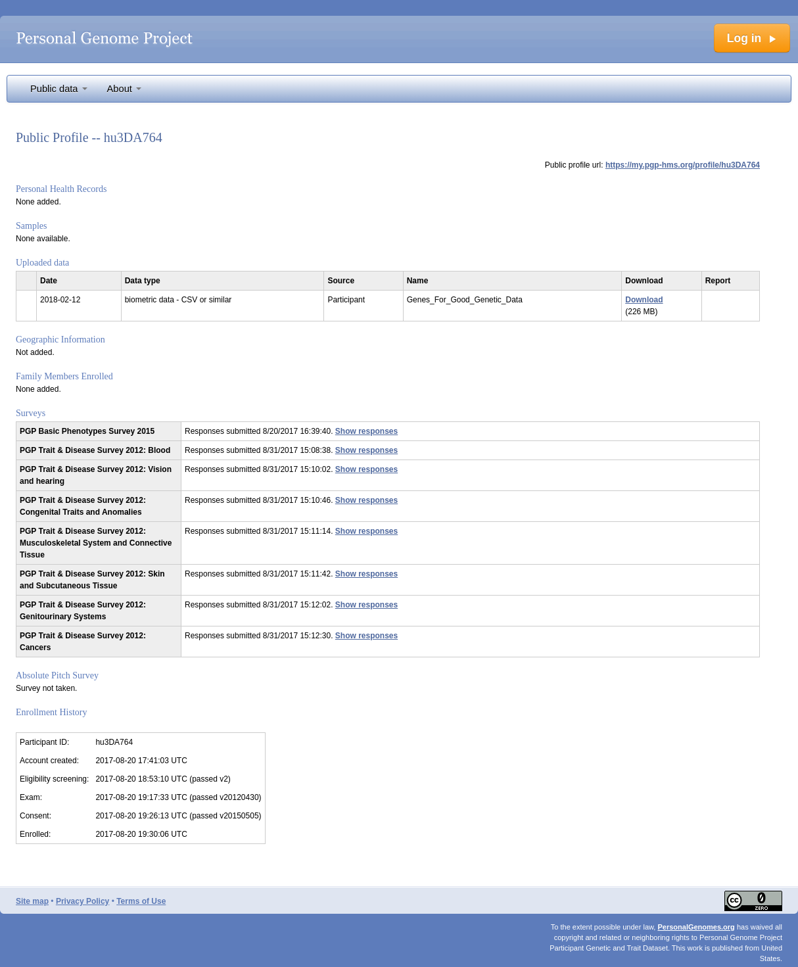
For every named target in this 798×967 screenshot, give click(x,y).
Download (644, 299)
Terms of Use (141, 901)
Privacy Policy (82, 901)
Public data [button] (58, 88)
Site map (32, 901)
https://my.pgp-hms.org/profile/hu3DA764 (682, 165)
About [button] (124, 88)
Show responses (366, 431)
